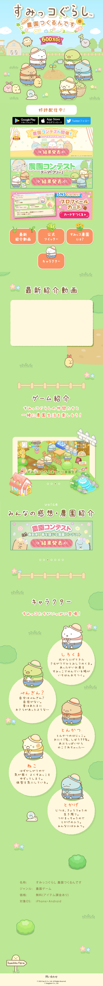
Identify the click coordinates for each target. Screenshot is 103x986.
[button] (40, 559)
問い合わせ (51, 976)
